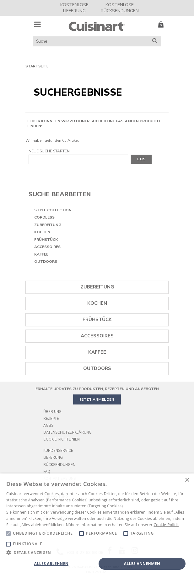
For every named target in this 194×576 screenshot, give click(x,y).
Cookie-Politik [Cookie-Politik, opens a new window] (166, 524)
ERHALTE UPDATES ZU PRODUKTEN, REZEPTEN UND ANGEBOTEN (97, 388)
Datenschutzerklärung (67, 432)
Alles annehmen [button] (142, 563)
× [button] (187, 480)
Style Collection (53, 210)
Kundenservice (58, 450)
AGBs (48, 425)
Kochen (42, 232)
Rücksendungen (59, 464)
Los (141, 158)
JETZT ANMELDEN (97, 399)
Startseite (36, 66)
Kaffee (41, 254)
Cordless (44, 217)
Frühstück (46, 239)
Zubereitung (47, 224)
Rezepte (51, 418)
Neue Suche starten (49, 151)
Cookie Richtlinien (61, 439)
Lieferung (53, 457)
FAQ (46, 471)
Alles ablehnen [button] (51, 563)
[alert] (97, 524)
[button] (97, 552)
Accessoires (47, 246)
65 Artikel (70, 140)
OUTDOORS (45, 261)
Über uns (52, 412)
